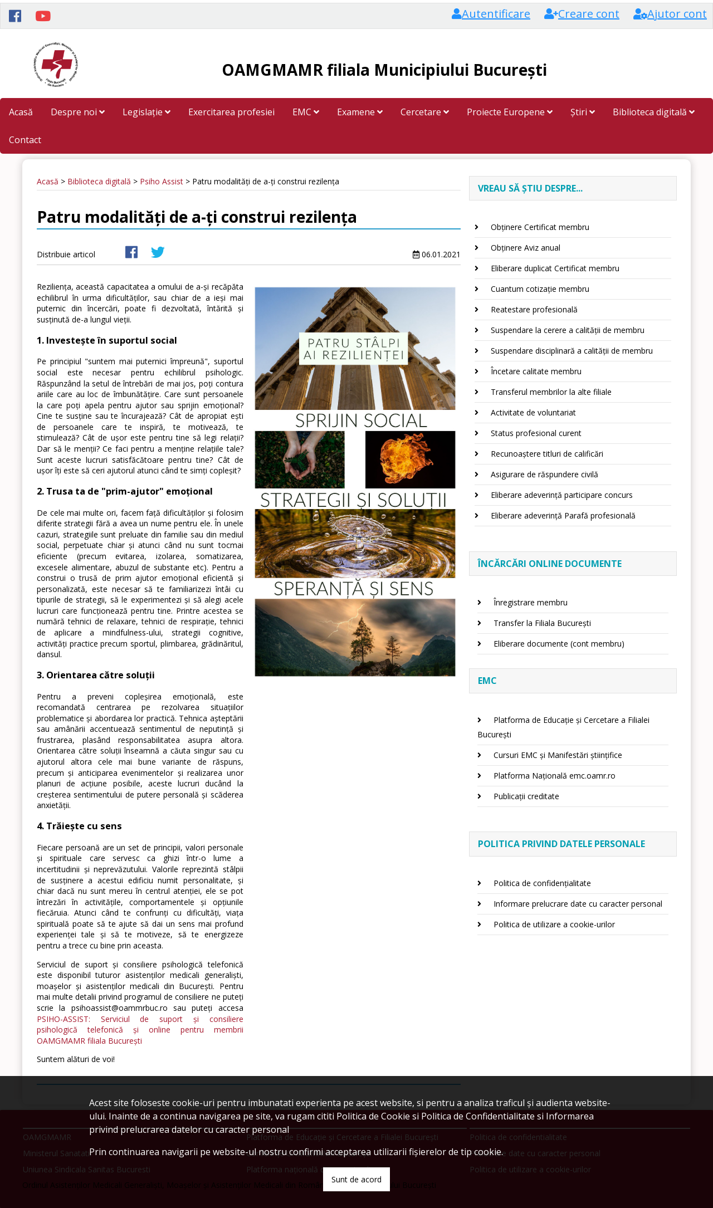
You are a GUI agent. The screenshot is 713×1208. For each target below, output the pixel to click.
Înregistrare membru (531, 602)
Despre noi (78, 112)
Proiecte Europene (510, 112)
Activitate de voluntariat (533, 412)
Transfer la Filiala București (542, 623)
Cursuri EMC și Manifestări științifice (558, 755)
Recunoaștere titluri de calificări (547, 453)
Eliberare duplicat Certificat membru (555, 268)
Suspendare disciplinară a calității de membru (572, 350)
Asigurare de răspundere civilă (544, 474)
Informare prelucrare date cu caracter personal (578, 903)
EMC (305, 112)
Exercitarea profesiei (231, 112)
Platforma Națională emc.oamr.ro (555, 775)
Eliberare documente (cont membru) (559, 643)
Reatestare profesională (534, 309)
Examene (360, 112)
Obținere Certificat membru (540, 227)
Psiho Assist (161, 181)
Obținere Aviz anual (525, 247)
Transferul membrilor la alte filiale (551, 392)
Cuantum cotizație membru (540, 288)
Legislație (146, 112)
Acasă (21, 112)
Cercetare (425, 112)
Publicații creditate (526, 796)
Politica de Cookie (373, 1116)
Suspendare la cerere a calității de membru (567, 330)
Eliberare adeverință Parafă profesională (563, 515)
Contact (25, 140)
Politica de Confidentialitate (478, 1116)
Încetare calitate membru (536, 371)
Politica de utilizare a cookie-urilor (554, 924)
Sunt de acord (356, 1179)
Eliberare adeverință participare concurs (562, 495)
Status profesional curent (536, 433)
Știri (582, 112)
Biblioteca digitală (654, 112)
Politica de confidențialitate (542, 883)
